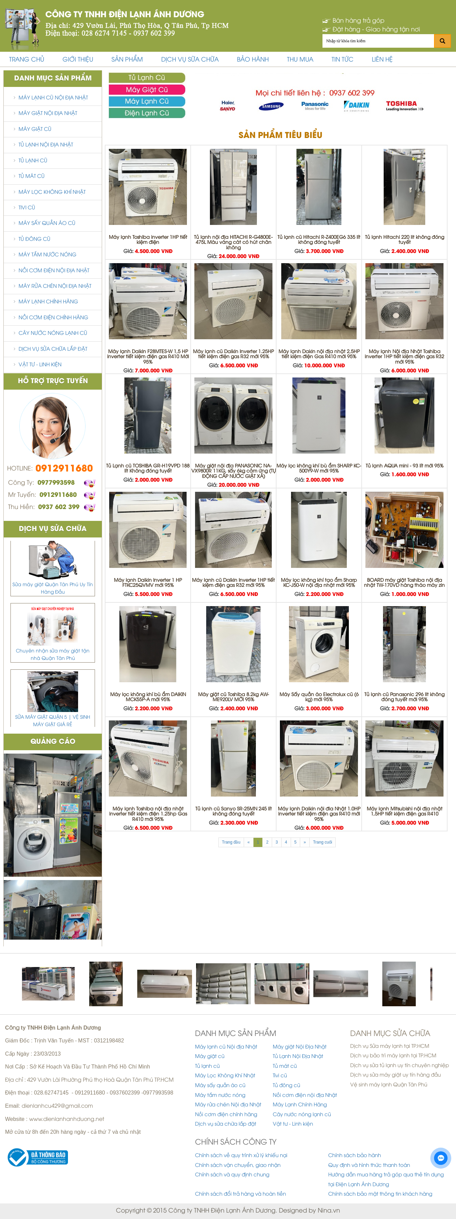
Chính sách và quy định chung (232, 1175)
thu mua (300, 60)
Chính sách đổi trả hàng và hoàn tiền (240, 1194)
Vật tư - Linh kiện (40, 365)
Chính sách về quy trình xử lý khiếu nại (241, 1155)
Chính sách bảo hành (354, 1155)
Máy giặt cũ (35, 129)
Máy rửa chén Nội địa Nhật (55, 286)
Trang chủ (26, 60)
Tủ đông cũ (34, 239)
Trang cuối (322, 842)
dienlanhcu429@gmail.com (57, 1106)
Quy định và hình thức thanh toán (369, 1165)
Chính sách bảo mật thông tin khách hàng (380, 1194)
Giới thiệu (78, 60)
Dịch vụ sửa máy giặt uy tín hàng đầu (395, 1075)
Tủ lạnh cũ (33, 161)
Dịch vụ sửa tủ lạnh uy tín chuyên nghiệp (399, 1065)
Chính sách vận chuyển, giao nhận (238, 1165)
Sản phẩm (127, 60)
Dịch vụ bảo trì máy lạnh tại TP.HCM (393, 1056)
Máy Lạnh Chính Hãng (48, 302)
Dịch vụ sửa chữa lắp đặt (53, 349)
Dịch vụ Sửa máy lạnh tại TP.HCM (389, 1046)
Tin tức (343, 60)
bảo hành (253, 60)
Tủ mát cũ (32, 176)
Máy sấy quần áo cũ (47, 223)
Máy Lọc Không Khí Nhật (52, 192)
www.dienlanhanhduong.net (66, 1119)
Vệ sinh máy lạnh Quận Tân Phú (388, 1085)
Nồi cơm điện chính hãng (53, 318)
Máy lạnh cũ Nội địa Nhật (53, 98)
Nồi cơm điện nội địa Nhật (54, 271)
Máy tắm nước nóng (47, 255)
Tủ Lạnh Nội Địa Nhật (46, 145)
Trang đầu (231, 842)
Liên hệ (382, 60)
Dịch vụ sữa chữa (190, 60)
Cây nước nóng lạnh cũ (53, 333)
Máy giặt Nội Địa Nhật (48, 113)
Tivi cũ (27, 208)
